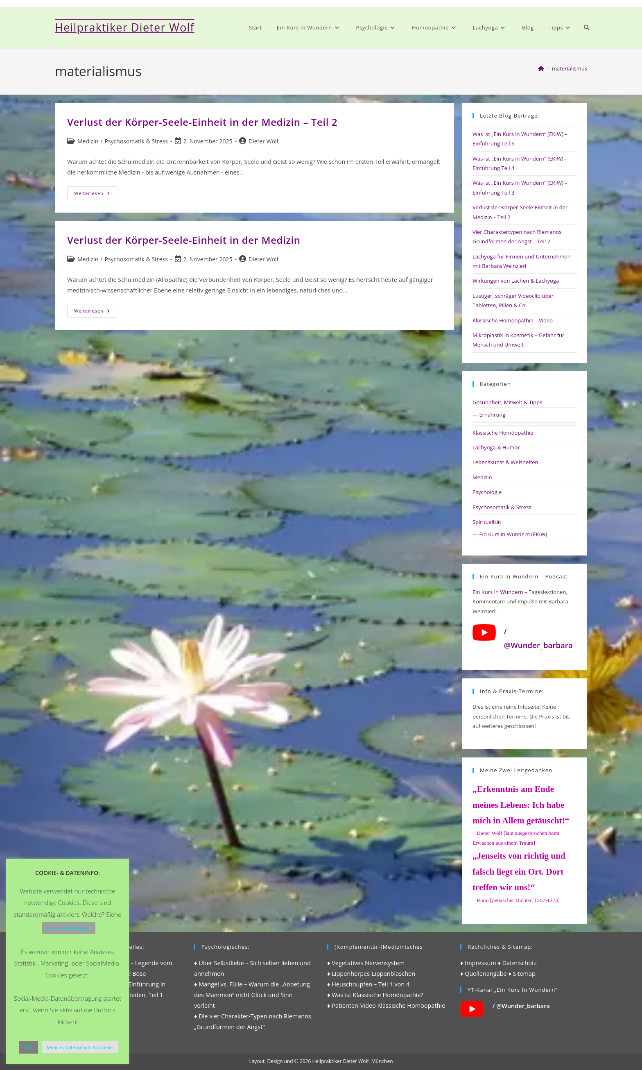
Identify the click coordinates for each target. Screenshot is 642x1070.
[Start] (541, 68)
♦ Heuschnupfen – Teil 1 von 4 (368, 984)
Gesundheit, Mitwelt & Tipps (507, 402)
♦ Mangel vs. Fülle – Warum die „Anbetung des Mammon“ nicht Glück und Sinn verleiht (252, 994)
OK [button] (28, 1047)
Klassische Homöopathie (502, 432)
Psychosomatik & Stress (136, 141)
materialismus (569, 68)
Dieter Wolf (263, 141)
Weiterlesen (95, 194)
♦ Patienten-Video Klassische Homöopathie (386, 1005)
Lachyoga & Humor (496, 447)
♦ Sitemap (522, 973)
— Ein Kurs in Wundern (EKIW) (509, 534)
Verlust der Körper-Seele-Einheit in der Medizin (184, 240)
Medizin (87, 141)
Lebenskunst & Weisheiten (505, 462)
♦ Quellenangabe (483, 973)
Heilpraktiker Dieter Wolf (124, 27)
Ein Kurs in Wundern (497, 592)
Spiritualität (486, 522)
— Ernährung (488, 414)
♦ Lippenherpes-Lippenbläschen (371, 973)
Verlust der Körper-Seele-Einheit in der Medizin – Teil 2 (202, 122)
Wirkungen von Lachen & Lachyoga (515, 280)
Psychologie (487, 492)
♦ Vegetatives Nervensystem (366, 963)
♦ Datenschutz (517, 963)
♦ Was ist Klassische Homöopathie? (375, 995)
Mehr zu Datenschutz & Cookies (80, 1047)
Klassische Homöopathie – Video (512, 320)
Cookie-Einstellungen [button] (68, 928)
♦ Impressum (478, 963)
